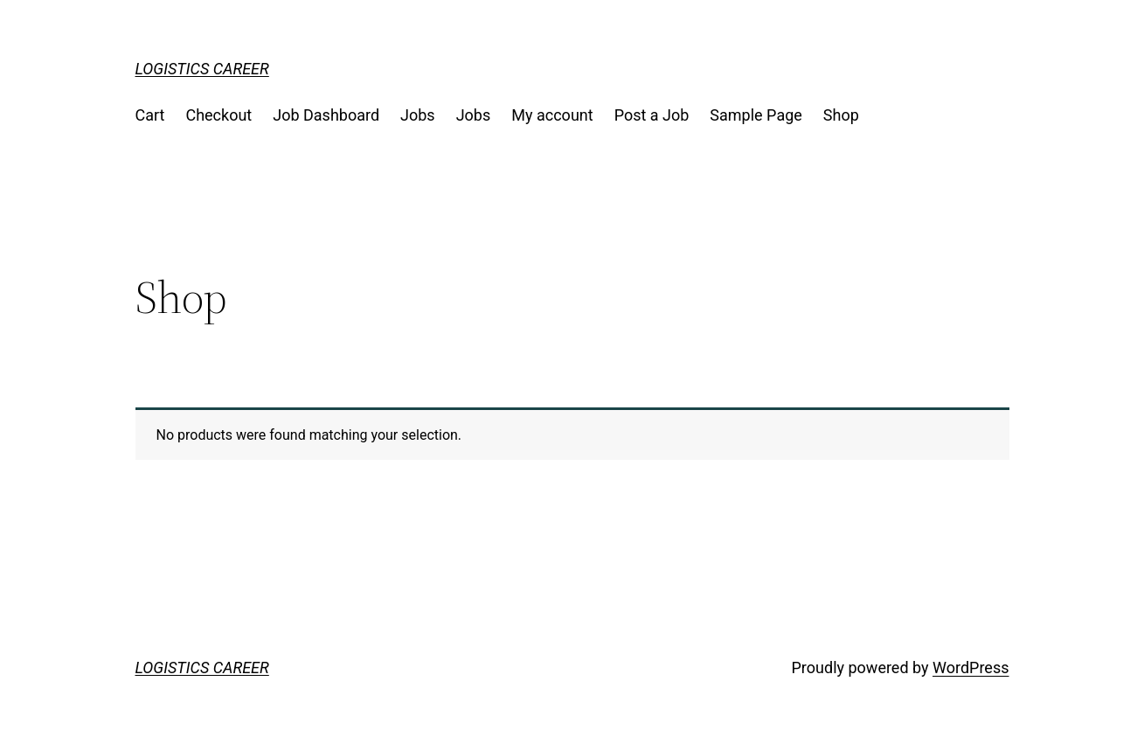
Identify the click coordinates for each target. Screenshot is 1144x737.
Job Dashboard (326, 115)
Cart (150, 115)
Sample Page (755, 115)
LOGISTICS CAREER (202, 68)
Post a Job (652, 115)
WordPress (971, 667)
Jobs (417, 115)
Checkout (218, 115)
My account (552, 115)
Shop (841, 115)
